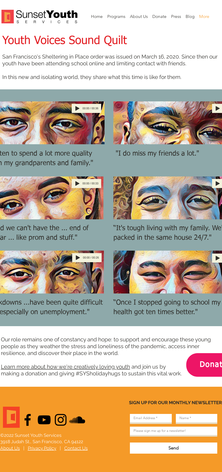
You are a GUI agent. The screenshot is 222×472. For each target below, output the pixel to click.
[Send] (173, 448)
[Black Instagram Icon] (61, 420)
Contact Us (76, 448)
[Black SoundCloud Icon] (77, 420)
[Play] (77, 108)
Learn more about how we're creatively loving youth (65, 366)
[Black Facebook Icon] (28, 420)
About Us (10, 448)
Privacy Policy (42, 448)
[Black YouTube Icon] (44, 420)
